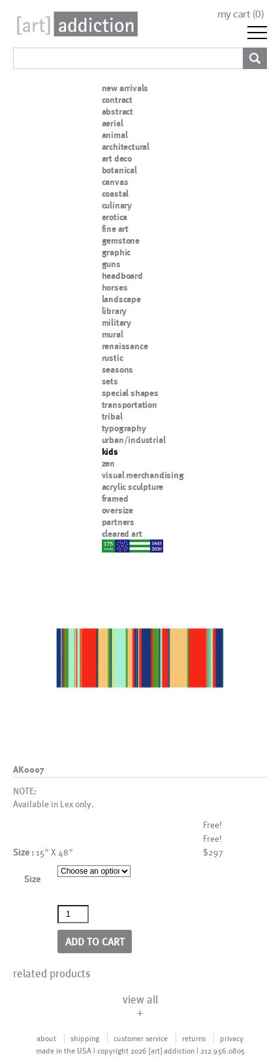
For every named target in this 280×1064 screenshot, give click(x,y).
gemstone (121, 240)
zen (108, 463)
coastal (115, 193)
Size (32, 878)
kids (110, 451)
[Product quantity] (73, 914)
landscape (121, 299)
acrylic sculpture (133, 487)
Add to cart (95, 941)
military (116, 322)
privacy (231, 1037)
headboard (122, 275)
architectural (125, 146)
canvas (115, 182)
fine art (115, 228)
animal (115, 135)
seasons (118, 369)
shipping (84, 1037)
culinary (117, 205)
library (114, 311)
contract (117, 99)
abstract (117, 111)
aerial (112, 123)
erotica (115, 217)
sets (110, 381)
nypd (111, 545)
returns (194, 1037)
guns (111, 264)
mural (112, 334)
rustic (112, 357)
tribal (112, 416)
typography (124, 428)
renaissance (125, 346)
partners (118, 522)
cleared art (122, 533)
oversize (117, 510)
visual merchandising (143, 475)
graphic (116, 252)
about (46, 1037)
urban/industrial (134, 440)
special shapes (130, 393)
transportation (129, 404)
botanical (119, 170)
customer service (141, 1037)
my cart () (240, 14)
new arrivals (125, 88)
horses (115, 287)
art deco (117, 158)
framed (115, 498)
